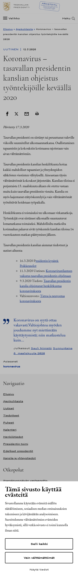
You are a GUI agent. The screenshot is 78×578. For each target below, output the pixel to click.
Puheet (8, 422)
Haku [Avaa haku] (66, 18)
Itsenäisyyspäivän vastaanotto (25, 480)
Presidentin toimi (15, 444)
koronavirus (11, 366)
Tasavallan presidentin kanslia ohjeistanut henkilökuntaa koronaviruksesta (45, 286)
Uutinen (11, 49)
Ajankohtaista (24, 29)
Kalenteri (9, 429)
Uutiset (8, 408)
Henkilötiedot (13, 437)
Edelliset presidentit (18, 451)
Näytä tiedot (39, 569)
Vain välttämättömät (39, 558)
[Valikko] (12, 18)
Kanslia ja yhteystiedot (19, 458)
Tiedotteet (11, 415)
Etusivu (8, 29)
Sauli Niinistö (41, 348)
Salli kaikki (39, 544)
